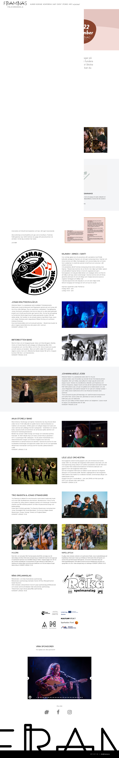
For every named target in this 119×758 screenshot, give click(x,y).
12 (55, 697)
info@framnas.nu (105, 754)
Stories (100, 4)
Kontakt (111, 4)
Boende (72, 4)
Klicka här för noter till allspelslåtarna (74, 203)
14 (58, 697)
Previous (27, 678)
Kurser (65, 4)
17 (63, 697)
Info (105, 4)
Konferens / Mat (83, 4)
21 (70, 697)
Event (93, 4)
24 (75, 697)
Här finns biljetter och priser (20, 202)
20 (68, 697)
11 (53, 697)
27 (80, 697)
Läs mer (14, 242)
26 (78, 697)
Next (91, 678)
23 (73, 697)
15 (60, 697)
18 (65, 697)
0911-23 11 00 (94, 754)
